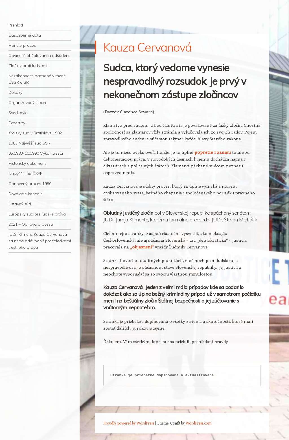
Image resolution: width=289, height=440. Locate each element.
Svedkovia (18, 112)
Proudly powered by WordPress (128, 423)
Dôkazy (15, 92)
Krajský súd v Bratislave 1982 (35, 132)
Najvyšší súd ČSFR (25, 173)
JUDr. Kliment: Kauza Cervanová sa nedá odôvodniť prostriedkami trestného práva (39, 241)
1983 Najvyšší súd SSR (29, 143)
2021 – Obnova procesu (30, 224)
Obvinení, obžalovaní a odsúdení (38, 55)
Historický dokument (27, 163)
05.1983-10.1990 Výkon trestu (35, 153)
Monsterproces (22, 45)
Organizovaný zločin (27, 102)
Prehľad (15, 25)
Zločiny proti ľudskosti (28, 65)
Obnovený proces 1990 (29, 183)
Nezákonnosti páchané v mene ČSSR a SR (37, 79)
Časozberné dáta (24, 35)
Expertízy (16, 122)
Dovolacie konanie (25, 193)
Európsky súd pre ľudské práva (37, 214)
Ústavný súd (19, 203)
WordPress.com (198, 423)
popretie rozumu (212, 152)
